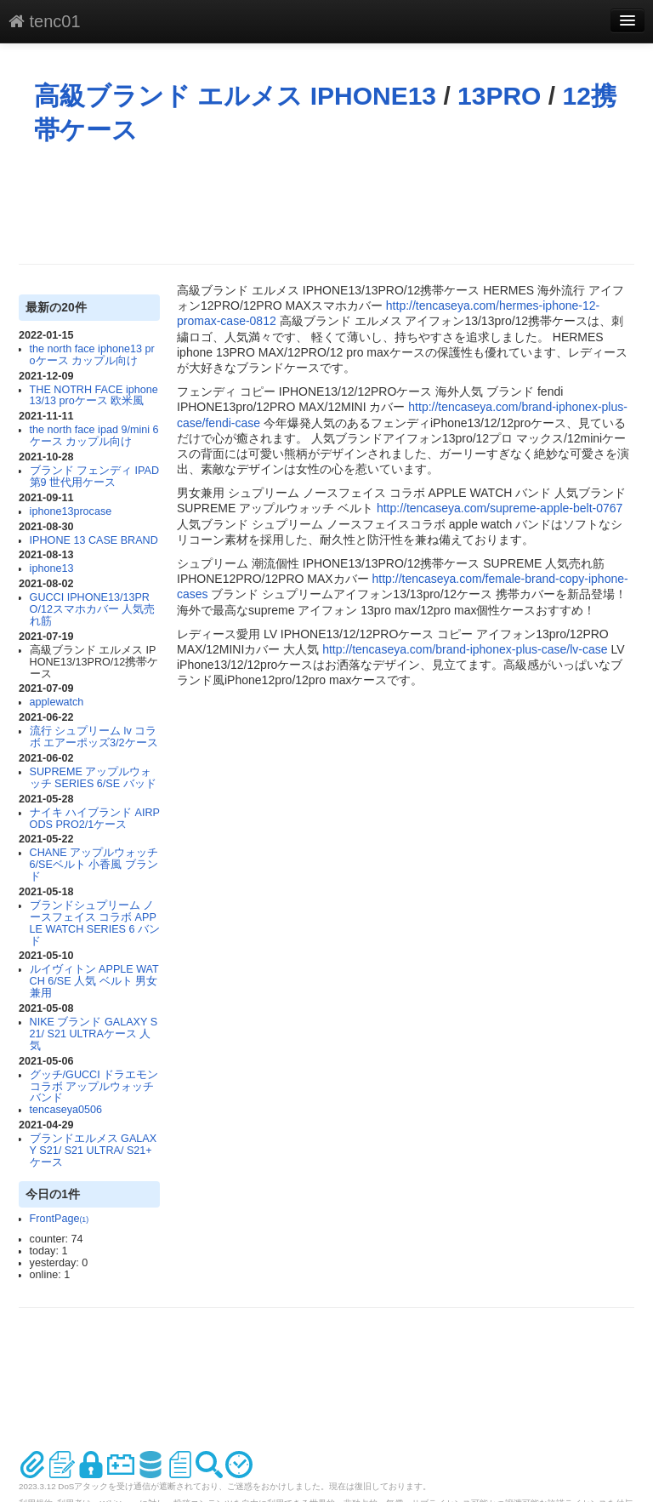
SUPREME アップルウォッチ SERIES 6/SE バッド (93, 778)
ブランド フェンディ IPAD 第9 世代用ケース (94, 476)
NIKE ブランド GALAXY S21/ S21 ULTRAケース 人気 (93, 1034)
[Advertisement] (328, 204)
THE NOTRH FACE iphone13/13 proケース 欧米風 (94, 396)
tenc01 (45, 21)
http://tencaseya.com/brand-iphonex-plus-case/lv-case (464, 649)
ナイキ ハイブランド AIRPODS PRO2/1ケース (95, 819)
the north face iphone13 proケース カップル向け (92, 355)
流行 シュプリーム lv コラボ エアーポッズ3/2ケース (94, 737)
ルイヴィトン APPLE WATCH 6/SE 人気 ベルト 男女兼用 (94, 981)
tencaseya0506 (66, 1110)
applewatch (57, 702)
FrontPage (59, 1219)
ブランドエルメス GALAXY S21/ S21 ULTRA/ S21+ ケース (93, 1150)
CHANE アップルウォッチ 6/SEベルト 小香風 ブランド (94, 864)
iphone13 (52, 568)
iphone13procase (71, 511)
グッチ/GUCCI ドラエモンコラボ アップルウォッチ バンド (94, 1087)
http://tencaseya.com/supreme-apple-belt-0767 (500, 508)
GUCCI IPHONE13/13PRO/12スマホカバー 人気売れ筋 (93, 609)
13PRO (499, 96)
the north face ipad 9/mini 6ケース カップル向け (94, 436)
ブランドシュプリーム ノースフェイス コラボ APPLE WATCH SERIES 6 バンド (95, 923)
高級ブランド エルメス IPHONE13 (235, 96)
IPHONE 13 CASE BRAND (94, 540)
